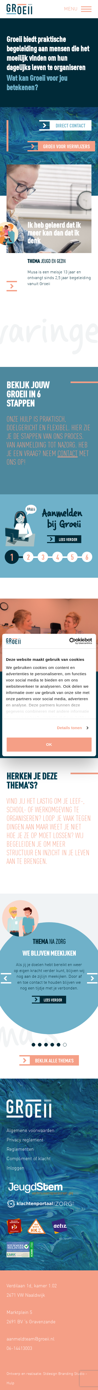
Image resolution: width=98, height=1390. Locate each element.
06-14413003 (19, 1348)
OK (49, 744)
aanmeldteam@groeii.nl (30, 1338)
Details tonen (69, 727)
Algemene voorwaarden (30, 1130)
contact (67, 453)
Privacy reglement (25, 1139)
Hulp (10, 1383)
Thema (48, 260)
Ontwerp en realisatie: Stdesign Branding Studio (45, 1373)
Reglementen (20, 1149)
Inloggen (15, 1167)
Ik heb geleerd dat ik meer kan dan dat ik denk (56, 232)
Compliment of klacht (29, 1158)
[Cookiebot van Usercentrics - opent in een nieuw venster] (70, 641)
